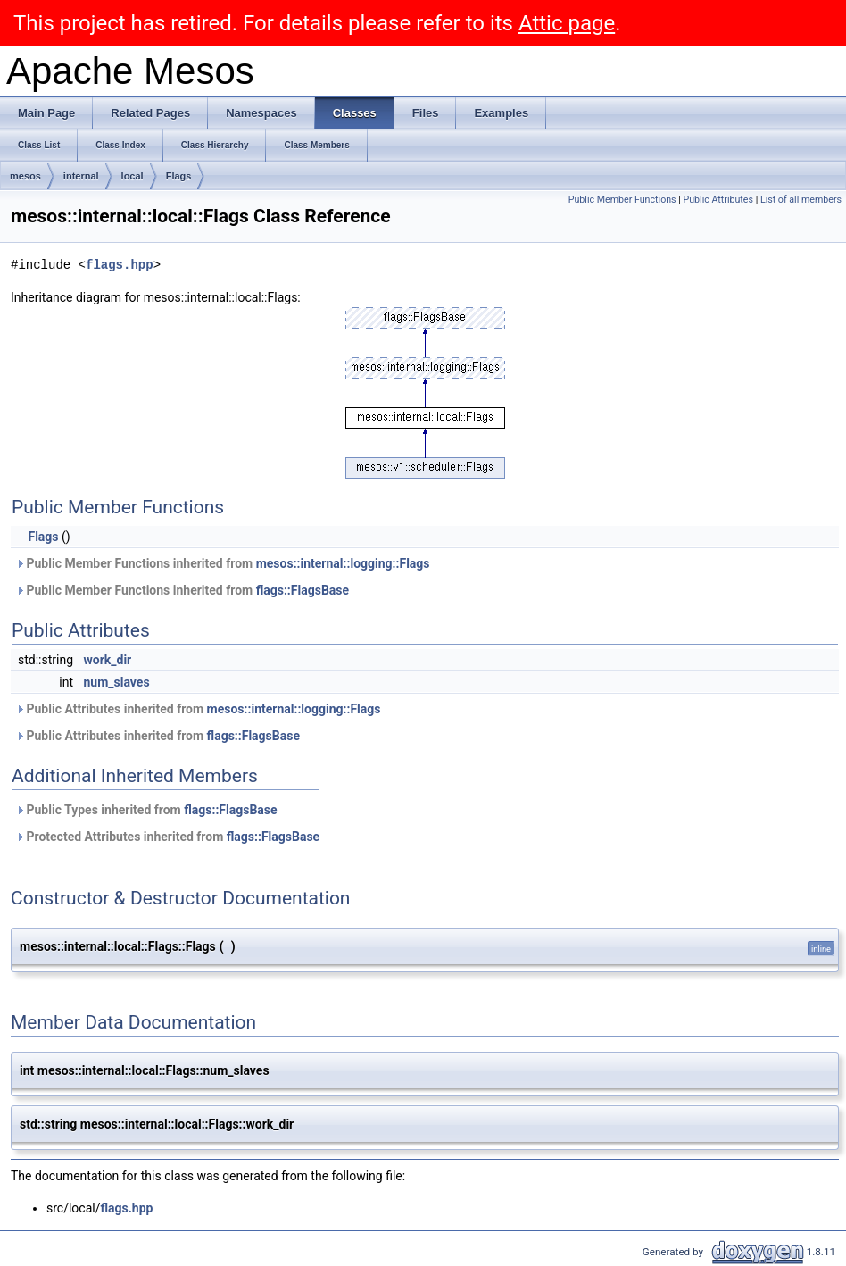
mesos (25, 176)
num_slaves (117, 682)
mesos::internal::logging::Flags (343, 563)
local (132, 176)
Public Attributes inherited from (197, 709)
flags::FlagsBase (302, 590)
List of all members (801, 199)
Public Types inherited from (146, 810)
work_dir (108, 660)
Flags (179, 176)
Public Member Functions (622, 199)
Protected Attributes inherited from (167, 836)
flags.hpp (119, 264)
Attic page (566, 23)
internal (81, 176)
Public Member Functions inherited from (222, 563)
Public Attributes (718, 199)
